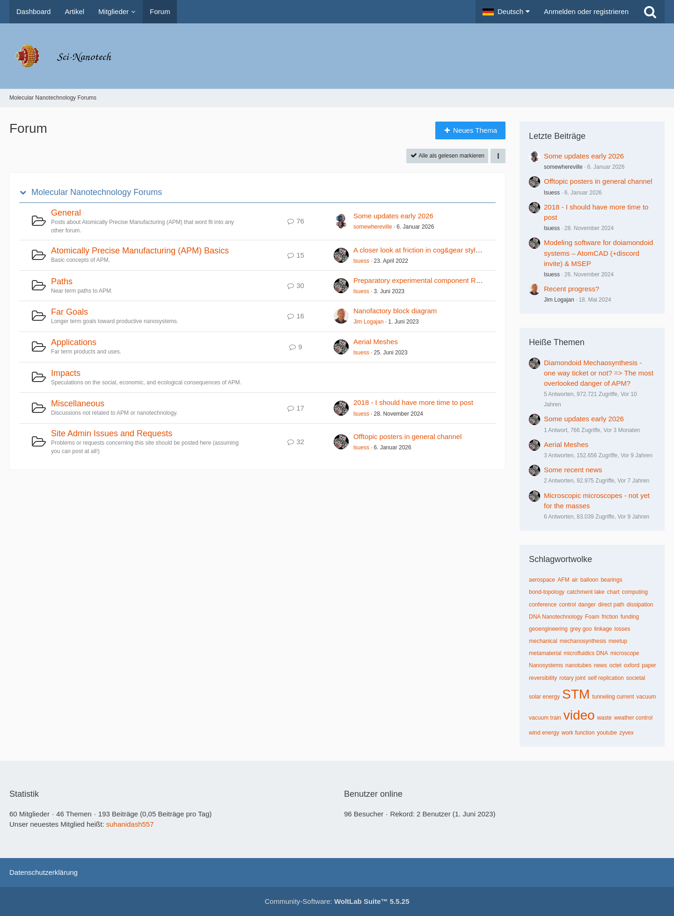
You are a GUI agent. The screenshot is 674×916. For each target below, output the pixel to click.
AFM (563, 580)
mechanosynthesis (583, 641)
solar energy (544, 696)
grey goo (581, 629)
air (574, 580)
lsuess (361, 261)
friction (609, 616)
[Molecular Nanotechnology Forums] (337, 56)
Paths (62, 281)
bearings (611, 580)
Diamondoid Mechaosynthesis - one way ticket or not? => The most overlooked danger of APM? (598, 373)
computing (634, 592)
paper (649, 665)
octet (615, 665)
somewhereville (372, 227)
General (66, 212)
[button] (506, 11)
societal (635, 678)
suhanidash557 (130, 824)
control (567, 604)
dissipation (640, 604)
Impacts (66, 373)
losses (622, 629)
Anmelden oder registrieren (586, 11)
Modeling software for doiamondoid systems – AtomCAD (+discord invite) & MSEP (598, 252)
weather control (633, 717)
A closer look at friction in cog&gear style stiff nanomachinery (447, 250)
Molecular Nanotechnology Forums (96, 192)
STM (576, 694)
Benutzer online (373, 794)
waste (604, 717)
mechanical (543, 641)
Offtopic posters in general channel (407, 436)
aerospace (542, 580)
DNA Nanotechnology (556, 616)
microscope (624, 653)
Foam (592, 616)
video (579, 715)
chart (613, 592)
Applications (73, 342)
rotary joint (572, 678)
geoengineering (548, 629)
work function (578, 732)
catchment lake (586, 592)
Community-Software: (337, 901)
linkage (603, 629)
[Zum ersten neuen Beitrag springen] (341, 221)
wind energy (544, 732)
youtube (607, 732)
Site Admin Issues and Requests (111, 433)
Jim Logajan (368, 321)
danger (586, 604)
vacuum (646, 696)
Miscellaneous (77, 403)
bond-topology (546, 592)
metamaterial (545, 653)
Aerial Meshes (375, 342)
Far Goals (69, 312)
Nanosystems (546, 665)
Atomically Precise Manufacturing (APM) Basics (140, 250)
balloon (589, 580)
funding (630, 616)
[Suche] (650, 11)
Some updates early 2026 (393, 216)
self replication (606, 678)
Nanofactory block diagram (395, 311)
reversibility (543, 678)
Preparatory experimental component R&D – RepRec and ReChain (457, 280)
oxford (631, 665)
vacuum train (545, 717)
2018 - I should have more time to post (413, 402)
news (600, 665)
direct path (611, 604)
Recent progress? (571, 289)
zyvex (626, 732)
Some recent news (573, 470)
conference (543, 604)
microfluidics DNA (586, 653)
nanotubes (578, 665)
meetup (617, 641)
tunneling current (613, 696)
